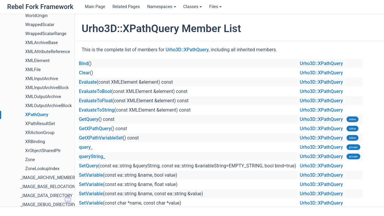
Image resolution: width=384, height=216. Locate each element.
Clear (84, 73)
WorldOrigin (36, 15)
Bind (83, 63)
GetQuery (88, 119)
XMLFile (33, 69)
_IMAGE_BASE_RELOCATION (47, 186)
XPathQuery (36, 114)
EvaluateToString (96, 110)
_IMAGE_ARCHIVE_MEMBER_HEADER (56, 177)
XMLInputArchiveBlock (47, 87)
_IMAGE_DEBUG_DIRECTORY (48, 204)
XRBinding (35, 141)
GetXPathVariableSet (101, 138)
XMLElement (37, 60)
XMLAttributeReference (47, 51)
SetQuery (88, 166)
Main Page (95, 6)
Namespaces (161, 6)
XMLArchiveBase (41, 42)
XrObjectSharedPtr (43, 150)
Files (215, 6)
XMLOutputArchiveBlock (48, 105)
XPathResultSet (40, 123)
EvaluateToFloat (95, 101)
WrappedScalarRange (45, 33)
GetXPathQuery (95, 128)
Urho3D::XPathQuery (187, 49)
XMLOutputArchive (43, 96)
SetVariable (91, 175)
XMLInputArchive (41, 78)
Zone (30, 159)
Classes (192, 6)
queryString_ (92, 156)
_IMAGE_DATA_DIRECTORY (46, 195)
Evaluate (88, 82)
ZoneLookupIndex (42, 168)
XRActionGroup (40, 132)
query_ (86, 147)
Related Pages (126, 6)
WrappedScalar (39, 24)
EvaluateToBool (95, 91)
